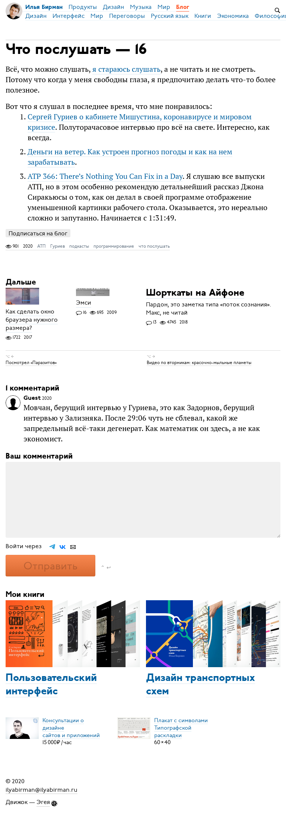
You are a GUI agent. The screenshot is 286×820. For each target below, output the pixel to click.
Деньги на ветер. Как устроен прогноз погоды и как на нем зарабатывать (130, 157)
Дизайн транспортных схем (200, 685)
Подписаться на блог (38, 233)
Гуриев (57, 246)
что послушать (154, 246)
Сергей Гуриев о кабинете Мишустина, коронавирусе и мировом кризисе (140, 122)
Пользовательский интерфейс (51, 685)
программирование (113, 246)
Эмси (83, 303)
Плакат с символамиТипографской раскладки (181, 727)
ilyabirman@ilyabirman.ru (41, 789)
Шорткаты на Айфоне (195, 293)
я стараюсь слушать (126, 69)
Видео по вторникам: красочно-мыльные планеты (199, 363)
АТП (41, 246)
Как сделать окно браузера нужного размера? (32, 320)
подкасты (79, 246)
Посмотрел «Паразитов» (31, 363)
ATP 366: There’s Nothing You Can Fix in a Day (105, 176)
